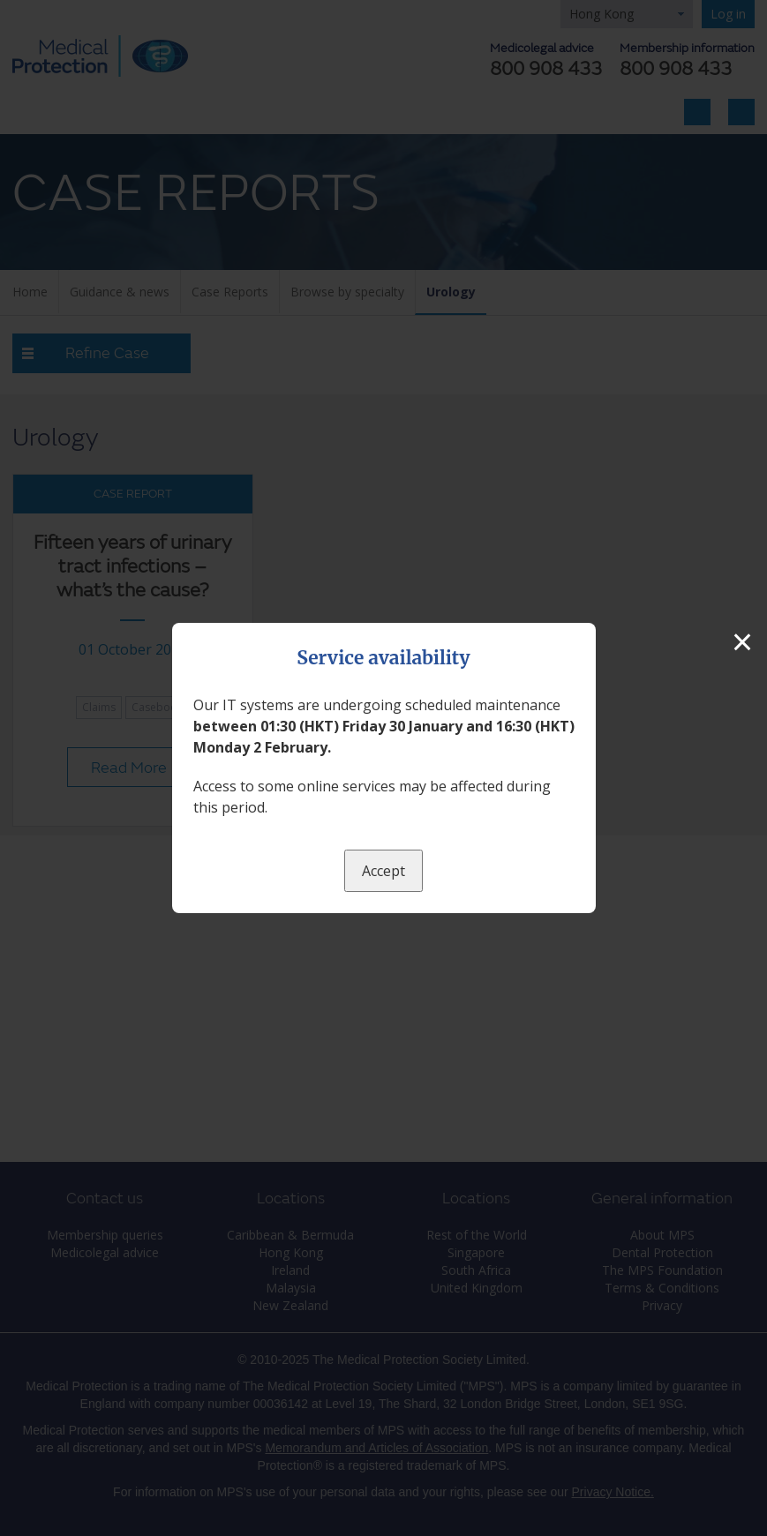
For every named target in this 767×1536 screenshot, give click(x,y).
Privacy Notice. (613, 1492)
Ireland (290, 1270)
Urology (451, 291)
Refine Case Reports (107, 358)
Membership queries (105, 1234)
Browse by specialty (347, 291)
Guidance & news (119, 291)
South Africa (476, 1270)
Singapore (476, 1252)
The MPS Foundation (662, 1270)
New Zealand (290, 1305)
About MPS (662, 1234)
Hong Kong (601, 13)
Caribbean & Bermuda (290, 1234)
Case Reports (230, 291)
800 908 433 (676, 70)
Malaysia (291, 1287)
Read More (129, 768)
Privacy (662, 1305)
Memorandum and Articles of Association (376, 1448)
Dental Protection (662, 1252)
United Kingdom (477, 1287)
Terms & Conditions (662, 1287)
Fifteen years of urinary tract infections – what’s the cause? (132, 567)
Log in (728, 13)
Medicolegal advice (104, 1252)
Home (30, 291)
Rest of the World (476, 1234)
